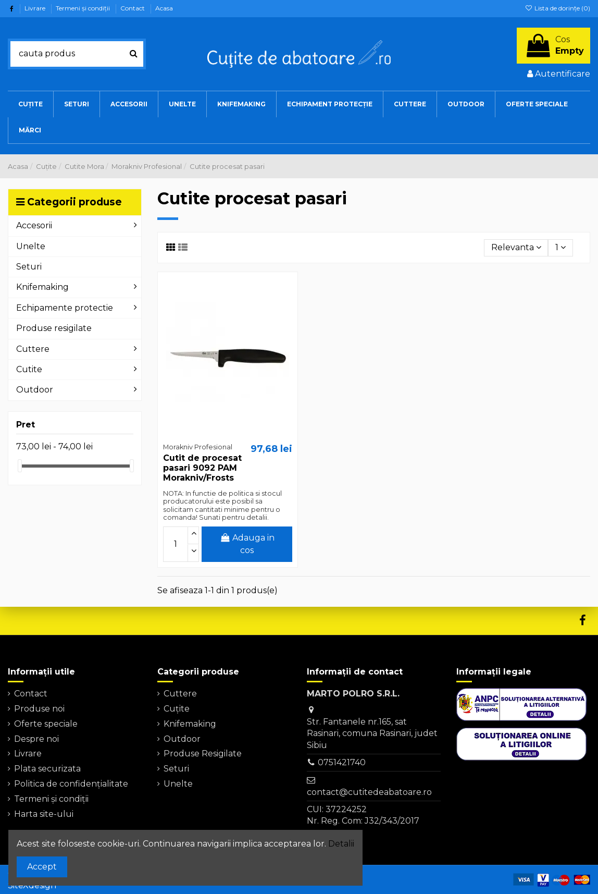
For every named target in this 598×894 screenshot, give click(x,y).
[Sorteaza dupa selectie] (516, 247)
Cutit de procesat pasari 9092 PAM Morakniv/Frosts (202, 468)
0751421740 (342, 762)
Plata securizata (47, 769)
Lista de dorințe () (557, 8)
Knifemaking (190, 724)
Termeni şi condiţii (83, 8)
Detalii (341, 844)
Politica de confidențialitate (71, 784)
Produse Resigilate (203, 753)
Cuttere (180, 694)
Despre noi (36, 739)
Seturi (176, 769)
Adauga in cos (247, 544)
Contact (133, 8)
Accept (42, 867)
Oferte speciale (46, 724)
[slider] (20, 465)
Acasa (164, 8)
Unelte (178, 784)
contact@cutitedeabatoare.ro (369, 792)
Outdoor (182, 739)
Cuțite (177, 709)
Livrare (35, 8)
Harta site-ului (43, 814)
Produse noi (39, 709)
